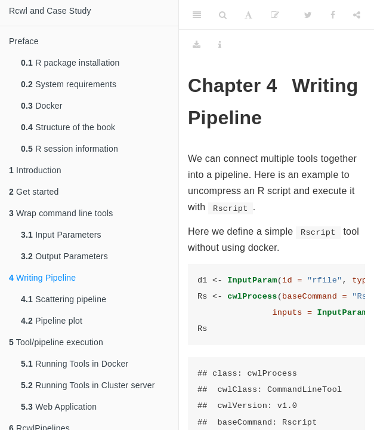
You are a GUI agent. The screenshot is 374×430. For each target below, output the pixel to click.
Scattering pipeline (63, 299)
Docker (42, 105)
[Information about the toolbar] (219, 45)
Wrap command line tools (61, 213)
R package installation (70, 62)
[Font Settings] (248, 15)
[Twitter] (308, 15)
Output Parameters (64, 256)
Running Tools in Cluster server (88, 385)
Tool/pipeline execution (56, 342)
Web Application (59, 406)
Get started (34, 191)
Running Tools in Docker (74, 363)
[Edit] (275, 15)
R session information (69, 148)
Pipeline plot (51, 320)
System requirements (68, 84)
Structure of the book (68, 127)
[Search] (223, 15)
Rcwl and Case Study (50, 11)
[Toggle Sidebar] (197, 15)
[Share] (356, 15)
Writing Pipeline (42, 277)
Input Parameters (61, 234)
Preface (24, 41)
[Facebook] (333, 15)
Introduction (35, 170)
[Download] (196, 45)
